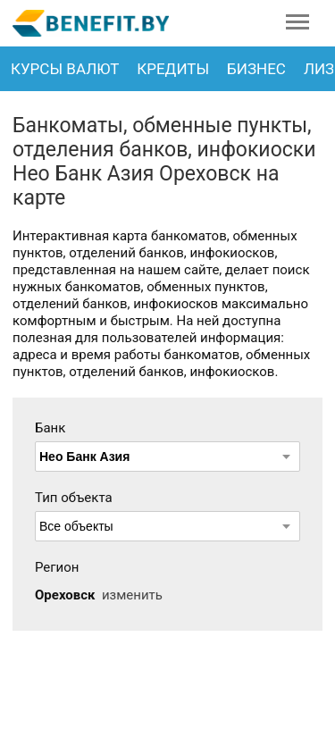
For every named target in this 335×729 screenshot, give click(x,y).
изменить (132, 595)
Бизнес (256, 69)
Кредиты (173, 69)
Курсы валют (65, 69)
